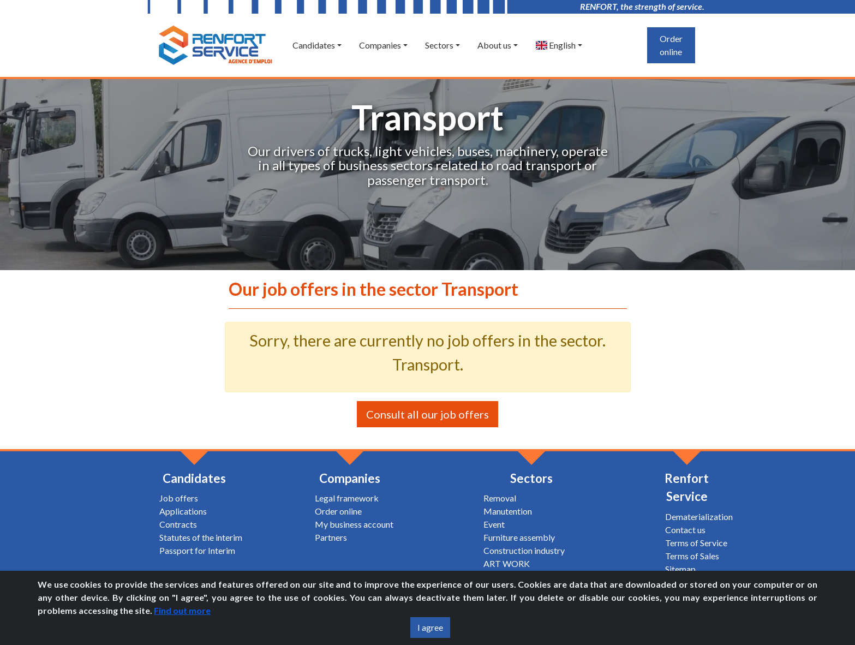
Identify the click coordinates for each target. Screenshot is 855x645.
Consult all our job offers (427, 414)
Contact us (685, 529)
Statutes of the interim (200, 537)
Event (494, 524)
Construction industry (524, 550)
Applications (183, 511)
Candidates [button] (313, 45)
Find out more (182, 610)
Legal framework (347, 498)
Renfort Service (687, 487)
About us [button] (494, 45)
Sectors (531, 478)
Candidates (194, 478)
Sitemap (680, 569)
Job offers (178, 498)
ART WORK (506, 563)
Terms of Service (696, 543)
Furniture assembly (519, 537)
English (555, 45)
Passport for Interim (197, 550)
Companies (349, 478)
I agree (430, 627)
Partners (331, 537)
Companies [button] (380, 45)
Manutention (507, 511)
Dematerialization (699, 516)
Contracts (178, 524)
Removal (499, 498)
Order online (671, 45)
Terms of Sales (692, 556)
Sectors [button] (439, 45)
